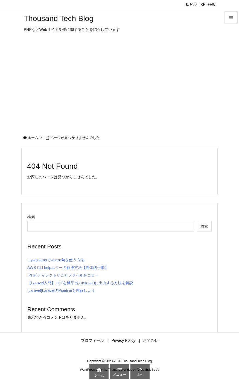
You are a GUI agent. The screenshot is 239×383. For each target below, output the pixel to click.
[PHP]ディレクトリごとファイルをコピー (63, 275)
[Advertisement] (119, 85)
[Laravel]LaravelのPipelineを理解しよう (61, 290)
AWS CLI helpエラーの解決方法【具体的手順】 (68, 267)
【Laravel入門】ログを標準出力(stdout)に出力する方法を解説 (80, 283)
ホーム (33, 138)
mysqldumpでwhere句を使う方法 (55, 260)
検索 (31, 217)
